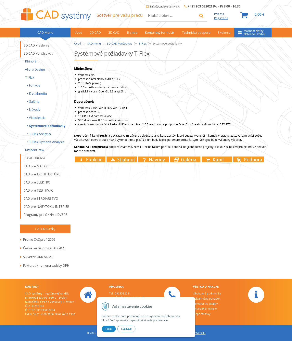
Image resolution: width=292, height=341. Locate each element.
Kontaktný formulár (159, 32)
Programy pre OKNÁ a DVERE (45, 214)
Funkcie (34, 85)
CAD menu (94, 43)
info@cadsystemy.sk (165, 6)
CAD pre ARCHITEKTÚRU (42, 174)
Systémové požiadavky (47, 126)
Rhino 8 (30, 61)
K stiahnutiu (38, 93)
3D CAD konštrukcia (120, 43)
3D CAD (114, 32)
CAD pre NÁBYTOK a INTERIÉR (46, 206)
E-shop (132, 32)
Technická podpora (196, 32)
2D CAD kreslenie (36, 45)
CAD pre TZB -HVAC (38, 190)
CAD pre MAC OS (36, 166)
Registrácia (221, 18)
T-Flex (142, 43)
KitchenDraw (34, 150)
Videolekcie (37, 118)
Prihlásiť (219, 14)
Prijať (109, 328)
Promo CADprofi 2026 (39, 239)
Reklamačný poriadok (206, 298)
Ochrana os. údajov (205, 304)
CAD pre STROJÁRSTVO (41, 198)
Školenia (224, 32)
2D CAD (95, 32)
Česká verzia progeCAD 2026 (44, 248)
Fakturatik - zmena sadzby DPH (46, 265)
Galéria (34, 101)
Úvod (77, 43)
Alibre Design (35, 69)
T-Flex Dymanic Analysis (46, 142)
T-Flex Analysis (40, 134)
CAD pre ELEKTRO (37, 182)
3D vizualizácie (34, 158)
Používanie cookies (205, 309)
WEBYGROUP (197, 333)
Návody (34, 109)
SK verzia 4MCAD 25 (38, 257)
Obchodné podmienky (207, 293)
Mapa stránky (201, 314)
